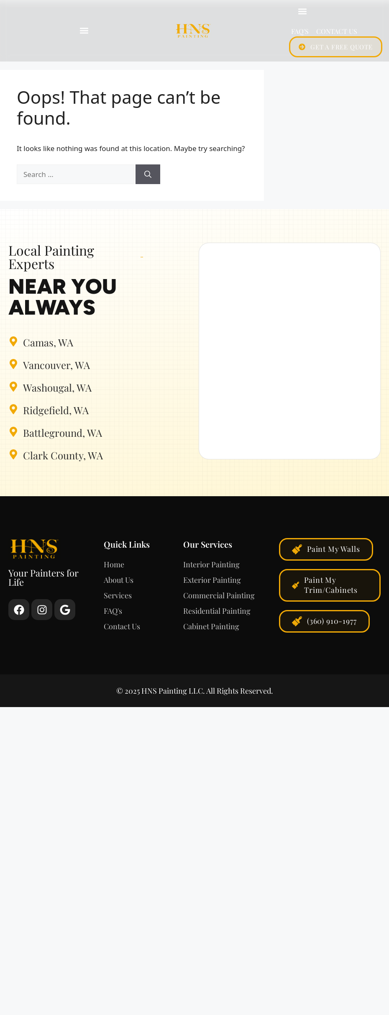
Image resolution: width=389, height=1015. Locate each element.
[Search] (148, 174)
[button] (84, 31)
